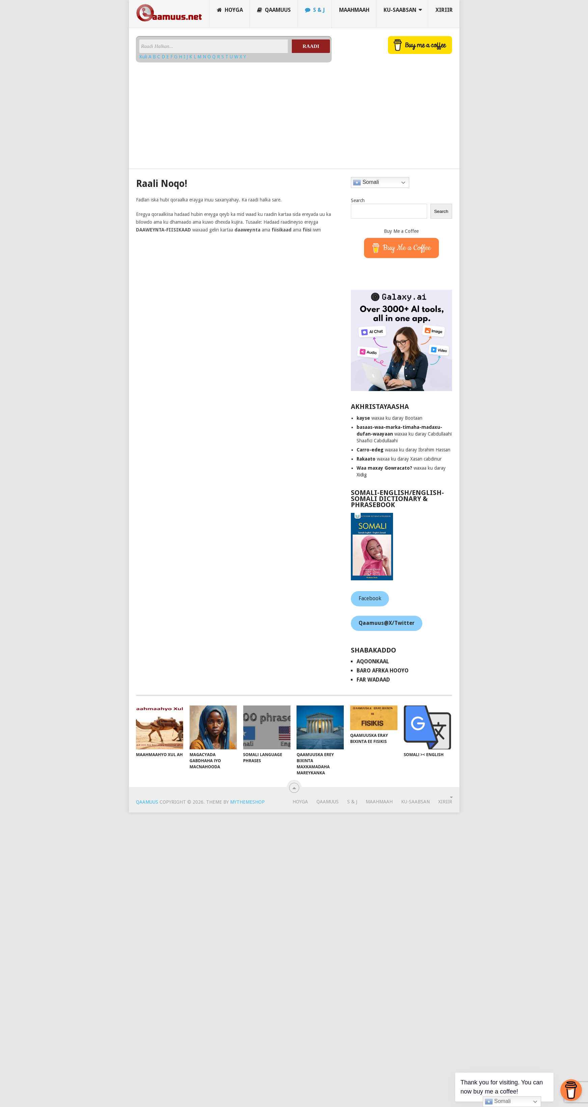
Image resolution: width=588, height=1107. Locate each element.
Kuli (143, 56)
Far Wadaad (373, 679)
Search (358, 200)
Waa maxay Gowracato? (384, 468)
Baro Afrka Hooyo (383, 670)
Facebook (370, 598)
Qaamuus (274, 10)
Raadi (311, 46)
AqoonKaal (373, 661)
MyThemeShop (247, 802)
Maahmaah (354, 10)
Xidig (362, 474)
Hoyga (230, 10)
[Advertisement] (234, 113)
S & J (315, 10)
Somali (366, 182)
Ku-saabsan (400, 10)
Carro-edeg (370, 449)
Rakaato (366, 459)
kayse (363, 418)
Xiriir (444, 10)
